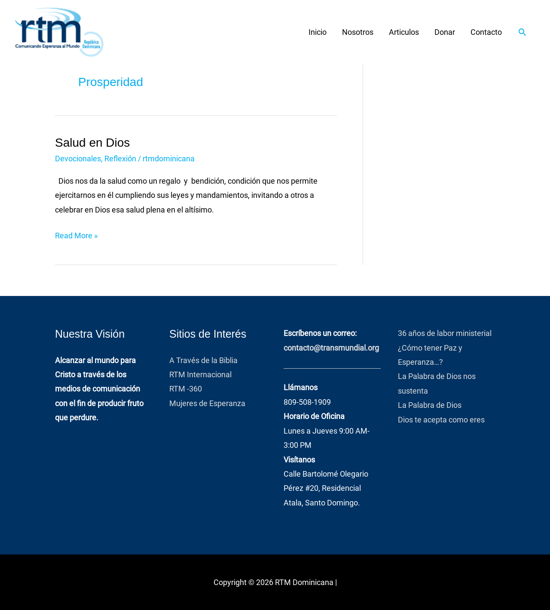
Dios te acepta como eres (441, 419)
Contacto (486, 32)
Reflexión (120, 158)
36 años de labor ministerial (445, 333)
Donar (444, 32)
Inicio (318, 32)
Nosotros (357, 32)
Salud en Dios (92, 142)
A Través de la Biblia (205, 360)
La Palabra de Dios (429, 405)
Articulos (404, 32)
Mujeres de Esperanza (207, 403)
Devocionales (78, 158)
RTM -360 (186, 388)
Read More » (76, 234)
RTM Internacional (200, 374)
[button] (522, 32)
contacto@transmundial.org (331, 347)
